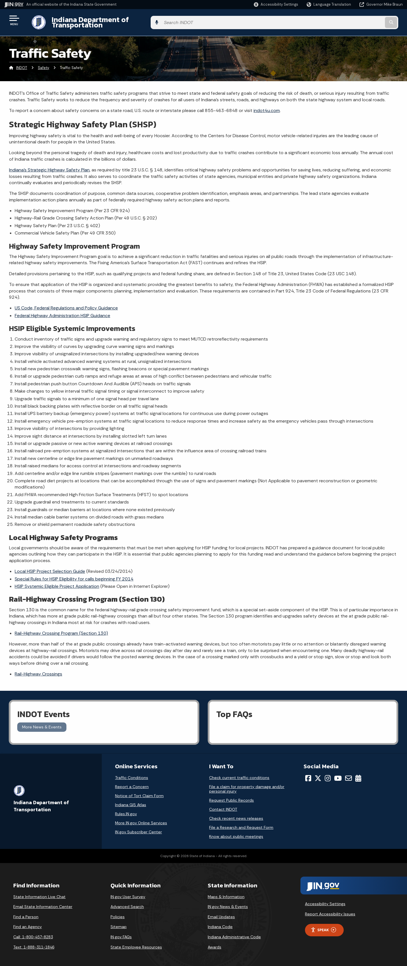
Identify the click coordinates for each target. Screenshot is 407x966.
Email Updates (221, 912)
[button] (276, 4)
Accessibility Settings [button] (325, 899)
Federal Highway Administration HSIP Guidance (62, 311)
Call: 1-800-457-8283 (33, 932)
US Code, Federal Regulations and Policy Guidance (66, 304)
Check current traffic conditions (239, 773)
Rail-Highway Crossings (38, 670)
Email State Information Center (42, 902)
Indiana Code (220, 922)
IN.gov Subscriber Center (138, 827)
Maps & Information (226, 892)
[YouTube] (338, 773)
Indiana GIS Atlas (130, 800)
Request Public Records (231, 795)
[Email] (348, 773)
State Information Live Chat (39, 892)
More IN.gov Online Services (141, 818)
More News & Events (42, 722)
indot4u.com (267, 106)
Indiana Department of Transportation (111, 20)
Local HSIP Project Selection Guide (50, 567)
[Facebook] (308, 773)
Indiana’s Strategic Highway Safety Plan (49, 166)
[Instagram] (328, 773)
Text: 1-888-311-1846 (33, 942)
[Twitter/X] (318, 773)
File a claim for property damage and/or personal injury (246, 784)
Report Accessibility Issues (330, 909)
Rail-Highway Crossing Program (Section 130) (61, 629)
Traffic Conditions (131, 773)
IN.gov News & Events (228, 902)
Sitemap (119, 922)
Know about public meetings (236, 831)
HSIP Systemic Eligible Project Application (57, 582)
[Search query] (357, 20)
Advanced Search (127, 902)
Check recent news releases (236, 813)
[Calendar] (358, 773)
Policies (118, 912)
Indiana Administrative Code (234, 932)
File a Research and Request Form (241, 822)
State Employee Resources (136, 942)
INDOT (21, 63)
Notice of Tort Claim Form (139, 791)
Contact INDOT (223, 804)
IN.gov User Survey (128, 892)
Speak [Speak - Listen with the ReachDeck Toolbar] (323, 925)
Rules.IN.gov (126, 809)
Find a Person (25, 912)
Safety (43, 63)
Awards (214, 942)
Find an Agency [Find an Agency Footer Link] (27, 922)
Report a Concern (132, 782)
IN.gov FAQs (121, 932)
